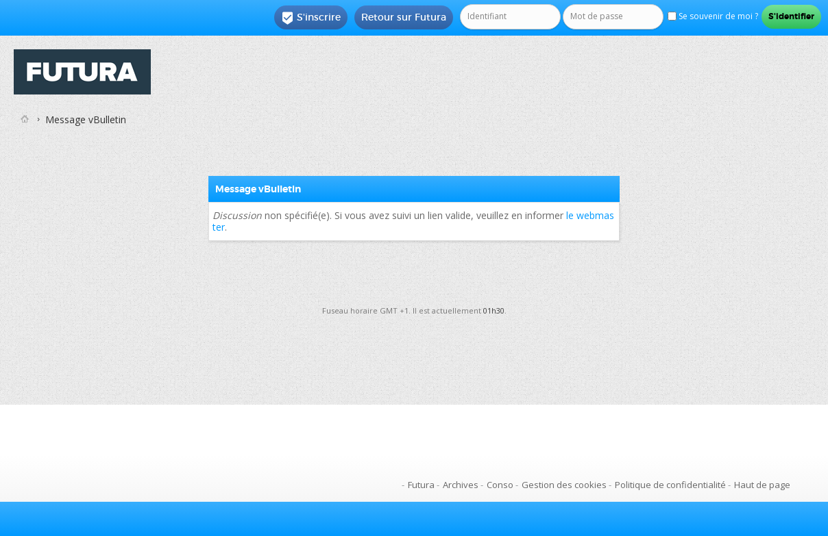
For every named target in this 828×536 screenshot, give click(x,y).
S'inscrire (311, 18)
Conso (500, 484)
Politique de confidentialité (670, 484)
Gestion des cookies (564, 484)
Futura (421, 484)
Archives (460, 484)
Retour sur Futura (403, 17)
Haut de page (762, 484)
